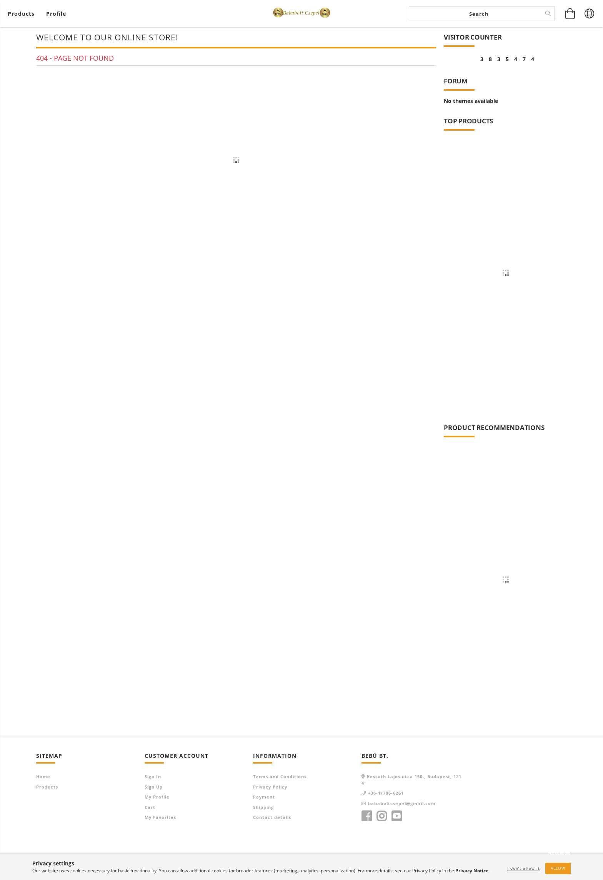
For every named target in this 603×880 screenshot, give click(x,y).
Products (47, 787)
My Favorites (160, 817)
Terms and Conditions (279, 776)
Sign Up (154, 787)
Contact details (272, 817)
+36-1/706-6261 (386, 793)
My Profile (157, 797)
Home (43, 776)
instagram (381, 816)
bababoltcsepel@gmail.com (402, 803)
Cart (150, 807)
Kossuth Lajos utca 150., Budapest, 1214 (411, 780)
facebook (366, 816)
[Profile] (56, 14)
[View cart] (23, 14)
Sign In (153, 776)
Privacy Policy (270, 787)
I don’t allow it (523, 868)
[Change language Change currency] (589, 13)
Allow (558, 868)
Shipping (263, 807)
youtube (396, 816)
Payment (264, 797)
